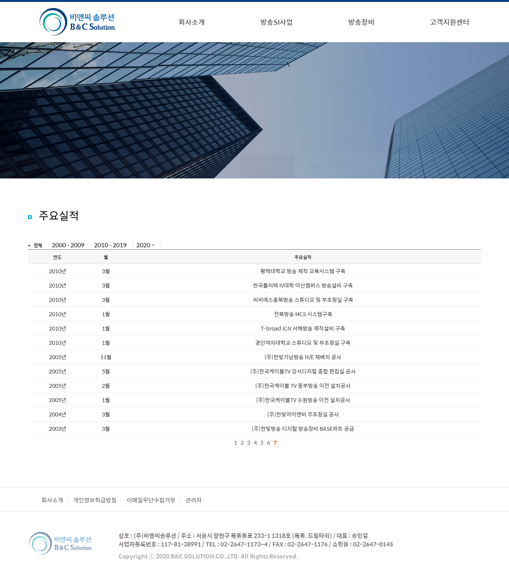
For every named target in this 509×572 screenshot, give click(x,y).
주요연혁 (160, 165)
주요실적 (267, 165)
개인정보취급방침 (95, 499)
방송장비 (361, 22)
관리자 (194, 499)
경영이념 (213, 165)
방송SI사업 (276, 22)
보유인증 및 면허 (332, 165)
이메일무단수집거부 (151, 499)
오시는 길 (396, 165)
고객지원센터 (449, 22)
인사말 (109, 165)
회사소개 (192, 22)
